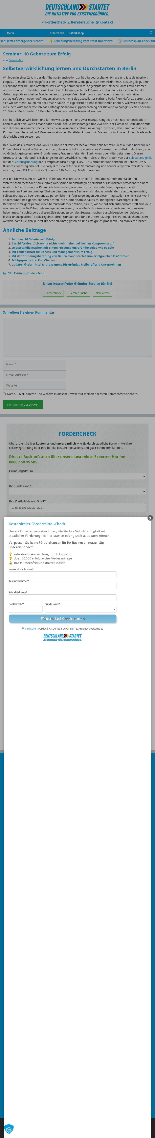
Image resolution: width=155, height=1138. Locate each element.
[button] (9, 1129)
